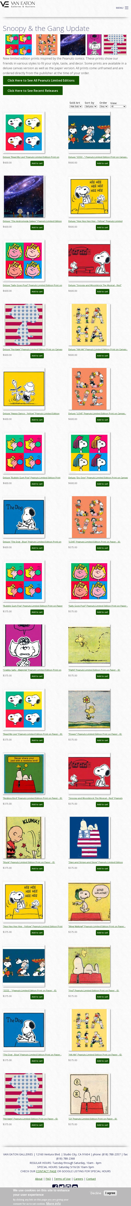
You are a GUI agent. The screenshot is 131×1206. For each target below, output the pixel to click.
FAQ (48, 1179)
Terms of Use (62, 1179)
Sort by (89, 102)
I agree (110, 1193)
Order (103, 102)
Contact (91, 1179)
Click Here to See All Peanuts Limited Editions (41, 80)
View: (113, 103)
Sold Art (74, 102)
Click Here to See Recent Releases (33, 91)
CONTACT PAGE (46, 1171)
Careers (78, 1179)
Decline (96, 1193)
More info (53, 1203)
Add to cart (37, 163)
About (39, 1179)
